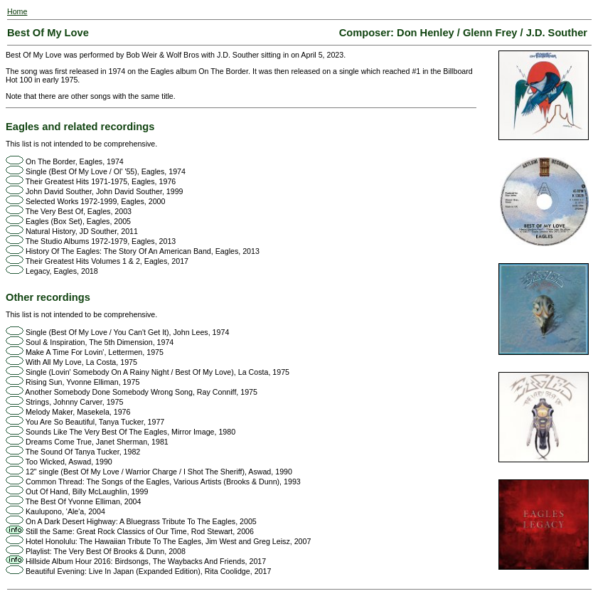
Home (17, 11)
